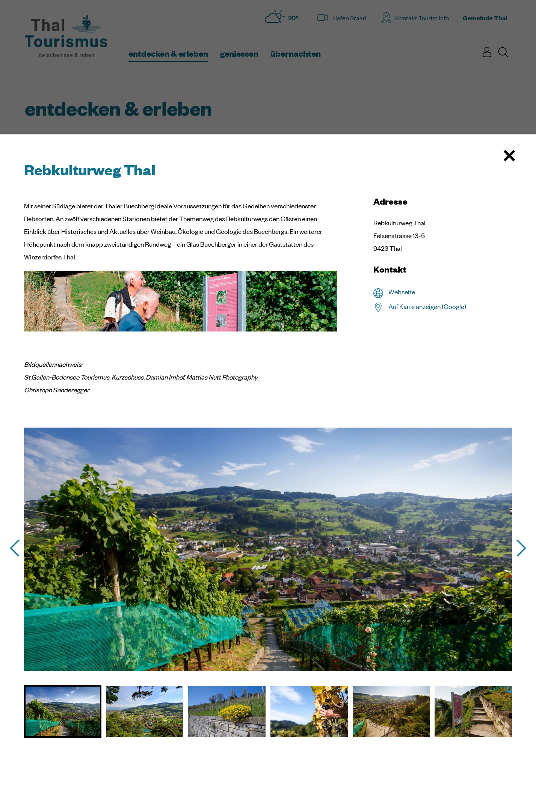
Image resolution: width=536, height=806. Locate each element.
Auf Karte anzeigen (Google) (427, 306)
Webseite (401, 292)
